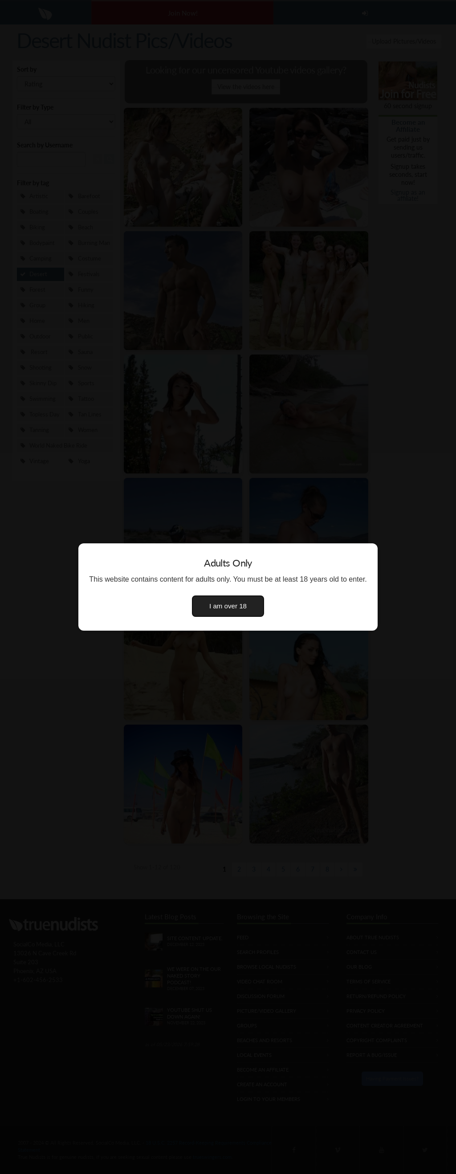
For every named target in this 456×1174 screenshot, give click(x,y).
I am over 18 (228, 606)
